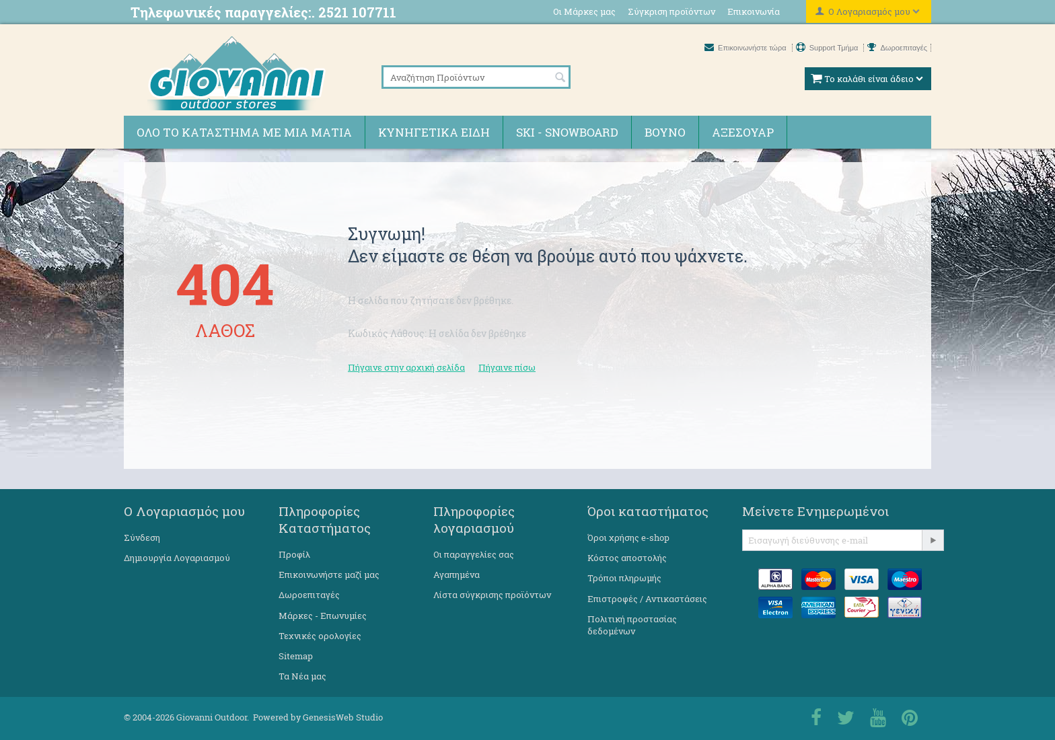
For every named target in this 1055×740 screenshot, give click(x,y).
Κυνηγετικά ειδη (434, 132)
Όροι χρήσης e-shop (628, 537)
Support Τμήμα (828, 48)
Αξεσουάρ (743, 132)
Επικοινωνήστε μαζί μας (329, 574)
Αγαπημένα (456, 574)
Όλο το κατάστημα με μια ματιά (244, 132)
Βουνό (665, 132)
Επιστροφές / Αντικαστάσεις (647, 599)
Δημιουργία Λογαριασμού (177, 558)
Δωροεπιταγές (897, 48)
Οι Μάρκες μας (584, 11)
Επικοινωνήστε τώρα (746, 48)
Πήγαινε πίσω (507, 367)
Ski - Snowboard (567, 132)
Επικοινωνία (753, 11)
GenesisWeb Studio (343, 717)
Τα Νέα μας (302, 676)
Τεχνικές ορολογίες (320, 636)
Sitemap (296, 656)
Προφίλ (294, 554)
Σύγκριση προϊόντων (671, 11)
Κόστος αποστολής (627, 558)
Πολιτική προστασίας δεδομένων (632, 625)
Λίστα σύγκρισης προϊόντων (492, 595)
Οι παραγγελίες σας (473, 554)
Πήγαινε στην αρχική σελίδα (406, 367)
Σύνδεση (142, 537)
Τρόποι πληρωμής (624, 578)
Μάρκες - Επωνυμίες (323, 615)
